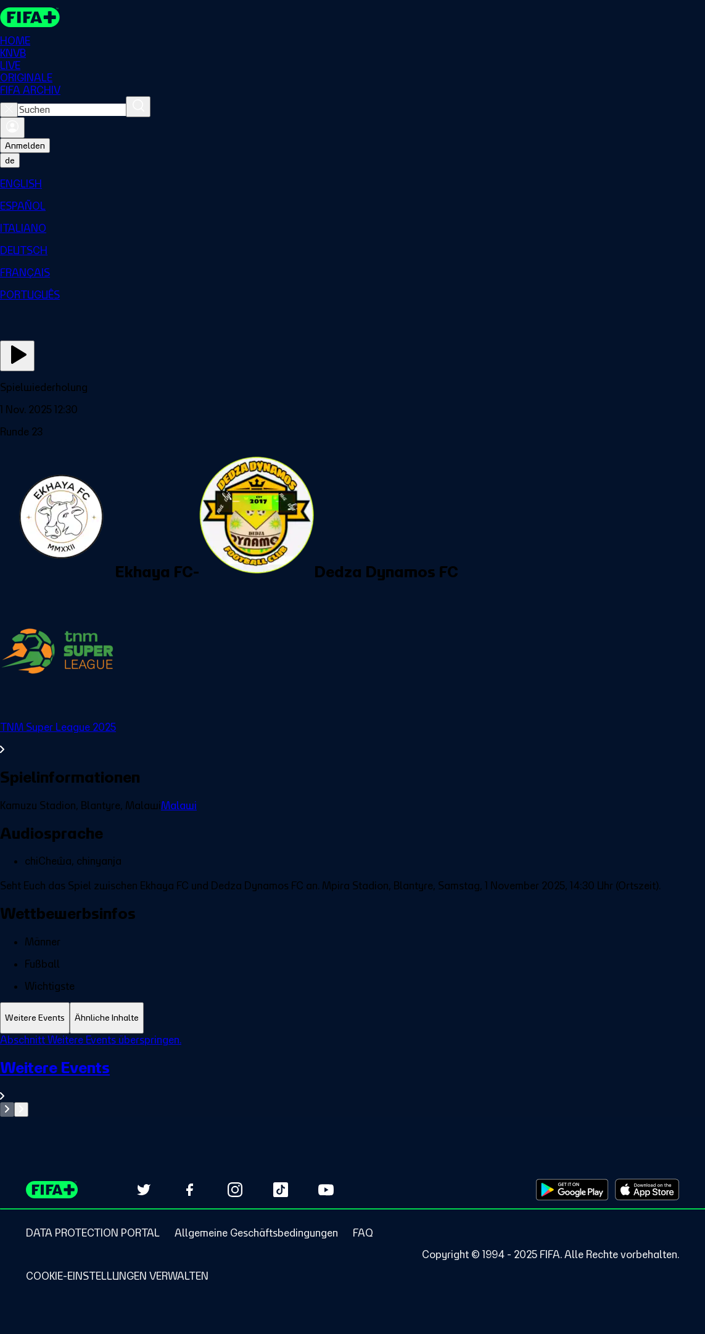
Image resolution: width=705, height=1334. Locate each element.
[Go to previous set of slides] (7, 1109)
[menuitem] (352, 184)
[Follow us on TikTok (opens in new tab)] (280, 1189)
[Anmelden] (12, 127)
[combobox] (72, 110)
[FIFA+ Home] (30, 17)
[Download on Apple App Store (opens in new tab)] (647, 1189)
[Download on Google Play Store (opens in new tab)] (572, 1189)
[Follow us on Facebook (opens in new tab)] (189, 1189)
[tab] (35, 1018)
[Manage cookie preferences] (117, 1276)
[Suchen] (138, 106)
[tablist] (352, 1018)
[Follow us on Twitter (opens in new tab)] (143, 1189)
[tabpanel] (352, 1075)
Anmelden (25, 145)
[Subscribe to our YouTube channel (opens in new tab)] (326, 1189)
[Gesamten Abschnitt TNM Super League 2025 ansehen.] (352, 738)
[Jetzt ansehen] (17, 355)
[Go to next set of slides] (21, 1109)
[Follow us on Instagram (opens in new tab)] (235, 1189)
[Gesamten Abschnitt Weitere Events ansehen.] (352, 1080)
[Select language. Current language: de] (10, 160)
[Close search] (9, 109)
